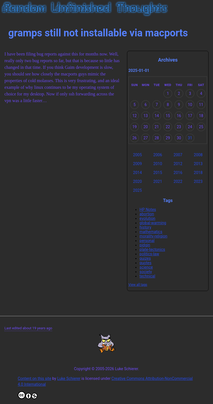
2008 (198, 155)
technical (147, 276)
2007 (178, 155)
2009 (137, 163)
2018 (198, 172)
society (146, 271)
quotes (145, 263)
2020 (137, 181)
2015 (157, 172)
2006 (157, 155)
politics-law (149, 254)
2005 (137, 155)
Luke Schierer (68, 378)
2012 (178, 163)
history (145, 227)
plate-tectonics (152, 249)
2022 (178, 181)
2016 (178, 172)
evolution (147, 218)
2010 (157, 163)
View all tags (137, 285)
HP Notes (148, 209)
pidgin (145, 245)
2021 (157, 181)
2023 (198, 181)
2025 (137, 190)
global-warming (153, 223)
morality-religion (153, 236)
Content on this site (34, 378)
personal (147, 240)
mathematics (151, 231)
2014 (137, 172)
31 (190, 138)
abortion (147, 214)
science (146, 267)
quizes (145, 258)
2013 (198, 163)
